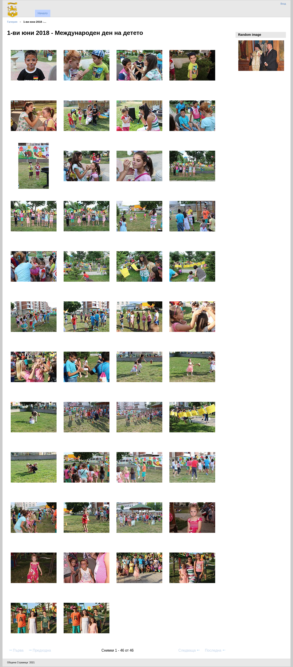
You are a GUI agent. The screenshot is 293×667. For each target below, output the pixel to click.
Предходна (39, 650)
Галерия (12, 21)
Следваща (189, 650)
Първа (16, 650)
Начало (42, 13)
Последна (215, 650)
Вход (283, 4)
